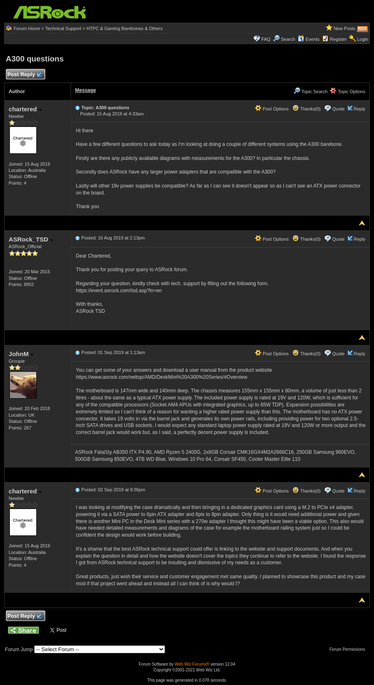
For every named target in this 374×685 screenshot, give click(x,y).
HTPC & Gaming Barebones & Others (125, 28)
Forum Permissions (349, 649)
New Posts (344, 28)
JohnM (21, 353)
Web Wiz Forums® (192, 664)
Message (85, 90)
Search (288, 39)
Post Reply (24, 74)
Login (362, 39)
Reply (359, 108)
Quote (338, 108)
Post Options (272, 108)
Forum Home (27, 28)
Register (338, 39)
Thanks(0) (306, 108)
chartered (25, 109)
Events (309, 39)
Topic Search (310, 91)
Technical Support (63, 28)
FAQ (266, 39)
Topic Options (347, 91)
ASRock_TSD (31, 239)
